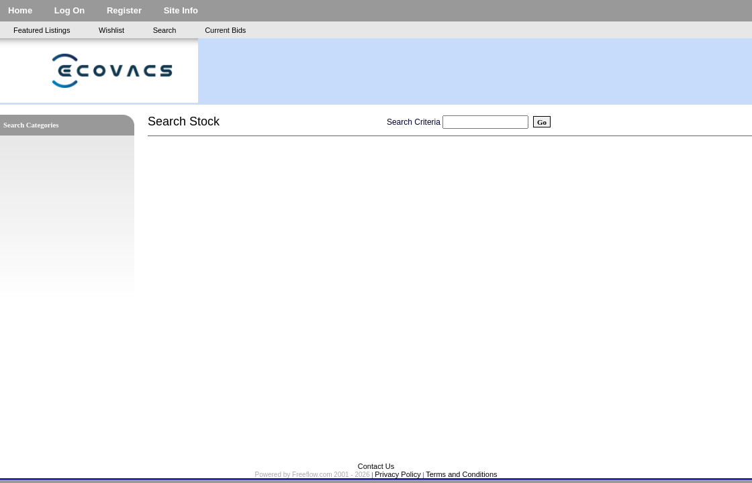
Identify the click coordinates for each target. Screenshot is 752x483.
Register (124, 10)
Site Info (181, 10)
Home (20, 10)
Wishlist (111, 30)
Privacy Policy (397, 474)
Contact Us (376, 466)
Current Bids (225, 30)
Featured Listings (41, 30)
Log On (69, 10)
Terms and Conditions (461, 474)
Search (165, 30)
